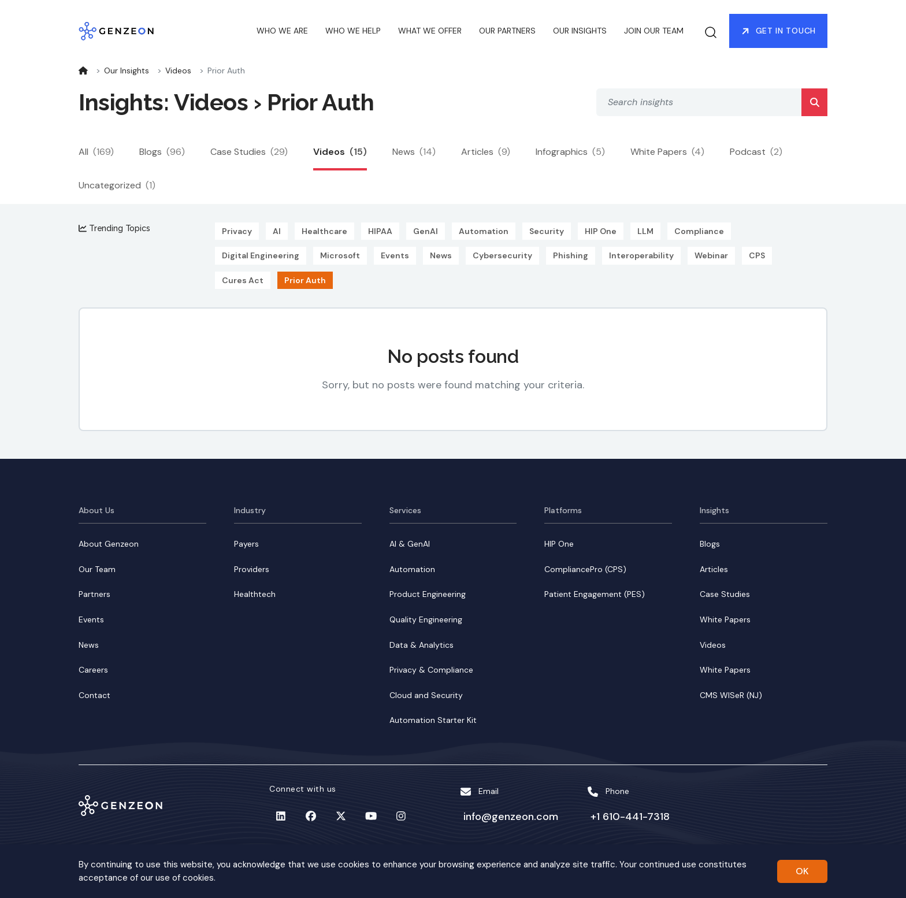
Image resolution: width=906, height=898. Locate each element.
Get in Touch (778, 31)
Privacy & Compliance (431, 670)
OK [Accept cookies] (802, 871)
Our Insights (126, 70)
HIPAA (380, 231)
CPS (757, 255)
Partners (94, 594)
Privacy (237, 231)
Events (395, 255)
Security (546, 231)
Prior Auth (305, 280)
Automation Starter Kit (433, 720)
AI (277, 231)
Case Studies (249, 152)
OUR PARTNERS (507, 31)
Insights (714, 510)
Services (405, 510)
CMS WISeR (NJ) (731, 695)
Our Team (97, 569)
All (96, 152)
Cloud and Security (426, 695)
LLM (645, 231)
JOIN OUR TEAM (654, 31)
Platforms (563, 510)
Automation (483, 231)
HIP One (601, 231)
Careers (93, 670)
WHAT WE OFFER (430, 31)
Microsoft (340, 255)
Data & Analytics (421, 645)
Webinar (711, 255)
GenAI (425, 231)
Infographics (570, 152)
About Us (96, 510)
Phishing (570, 255)
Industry (250, 510)
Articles (485, 152)
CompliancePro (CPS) (585, 569)
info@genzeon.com (507, 816)
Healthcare (324, 231)
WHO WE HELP (353, 31)
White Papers (667, 152)
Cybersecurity (502, 255)
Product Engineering (427, 594)
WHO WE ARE (282, 31)
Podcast (756, 152)
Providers (251, 569)
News (414, 152)
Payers (246, 544)
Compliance (699, 231)
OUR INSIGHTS (580, 31)
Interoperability (641, 255)
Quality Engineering (425, 619)
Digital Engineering (260, 255)
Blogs (162, 152)
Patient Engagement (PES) (594, 594)
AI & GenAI (409, 544)
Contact (94, 695)
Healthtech (255, 594)
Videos (178, 70)
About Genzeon (109, 544)
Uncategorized (117, 185)
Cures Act (242, 280)
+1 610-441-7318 (626, 816)
